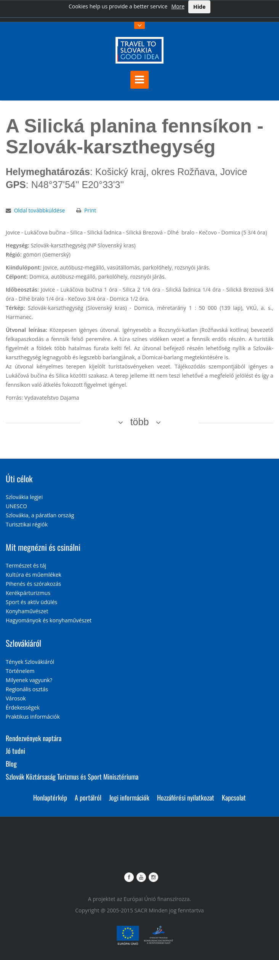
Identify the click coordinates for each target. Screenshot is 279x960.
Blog (11, 764)
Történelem (20, 671)
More (177, 6)
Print (90, 210)
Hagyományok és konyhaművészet (48, 620)
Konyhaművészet (27, 611)
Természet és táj (26, 565)
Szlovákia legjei (24, 497)
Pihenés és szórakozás (33, 583)
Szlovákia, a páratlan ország (40, 515)
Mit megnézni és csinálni (43, 547)
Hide (199, 6)
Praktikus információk (33, 716)
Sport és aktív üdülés (31, 602)
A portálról (88, 797)
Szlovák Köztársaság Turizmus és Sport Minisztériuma (72, 776)
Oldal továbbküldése (39, 210)
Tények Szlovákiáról (30, 661)
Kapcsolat (234, 797)
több (139, 421)
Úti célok (19, 478)
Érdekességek (23, 707)
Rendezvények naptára (33, 738)
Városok (16, 698)
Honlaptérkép (50, 797)
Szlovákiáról (23, 643)
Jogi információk (129, 797)
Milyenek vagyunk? (29, 680)
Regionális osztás (27, 689)
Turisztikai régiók (27, 524)
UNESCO (16, 506)
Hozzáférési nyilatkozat (185, 797)
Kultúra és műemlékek (33, 574)
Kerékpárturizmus (28, 592)
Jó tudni (15, 751)
